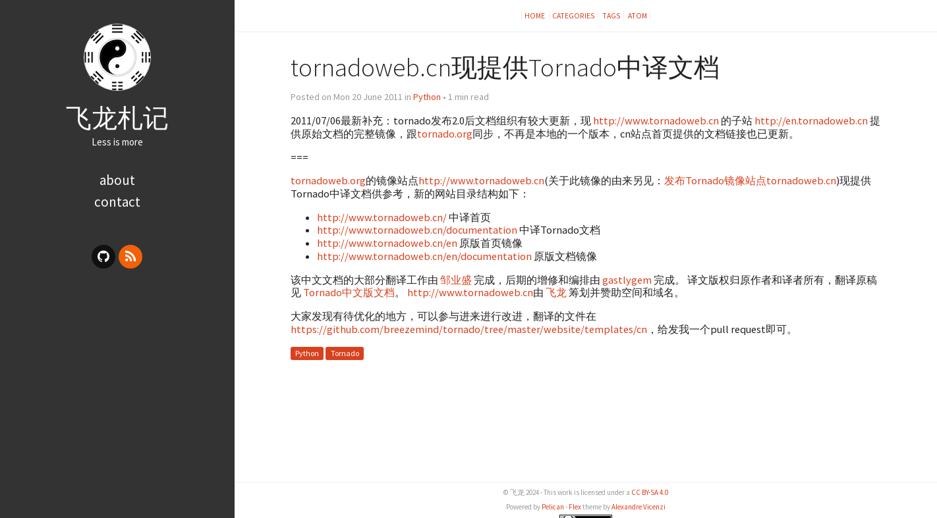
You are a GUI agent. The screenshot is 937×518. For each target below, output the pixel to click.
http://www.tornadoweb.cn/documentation (417, 229)
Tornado (345, 353)
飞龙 (556, 292)
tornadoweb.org (328, 180)
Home (535, 15)
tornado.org (444, 133)
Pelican (553, 506)
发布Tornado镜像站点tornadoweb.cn (750, 180)
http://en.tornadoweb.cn (811, 120)
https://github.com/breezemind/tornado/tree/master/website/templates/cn (469, 329)
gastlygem (627, 279)
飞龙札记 (117, 117)
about (117, 180)
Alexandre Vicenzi (638, 506)
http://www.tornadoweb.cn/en (387, 242)
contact (117, 202)
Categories (573, 15)
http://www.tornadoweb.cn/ (382, 217)
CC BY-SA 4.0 (649, 492)
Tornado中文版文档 (349, 292)
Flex (575, 506)
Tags (611, 15)
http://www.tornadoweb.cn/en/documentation (424, 256)
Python (427, 97)
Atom (637, 15)
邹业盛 (456, 279)
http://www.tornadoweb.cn (656, 120)
